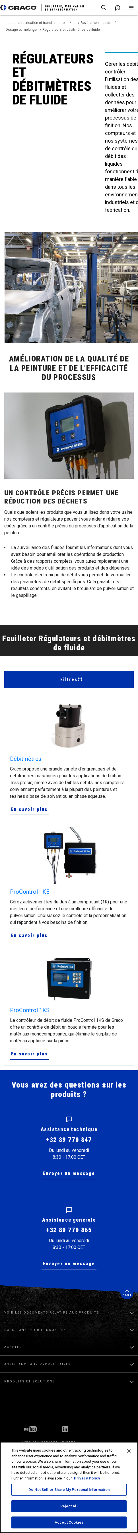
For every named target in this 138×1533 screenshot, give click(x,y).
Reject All (68, 1506)
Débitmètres (25, 758)
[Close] (129, 1451)
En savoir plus (29, 809)
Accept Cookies (69, 1522)
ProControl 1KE (30, 891)
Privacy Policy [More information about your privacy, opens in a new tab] (87, 1478)
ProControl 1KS (30, 1010)
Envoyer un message (69, 1173)
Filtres (71, 679)
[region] (69, 1487)
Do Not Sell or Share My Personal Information (69, 1489)
